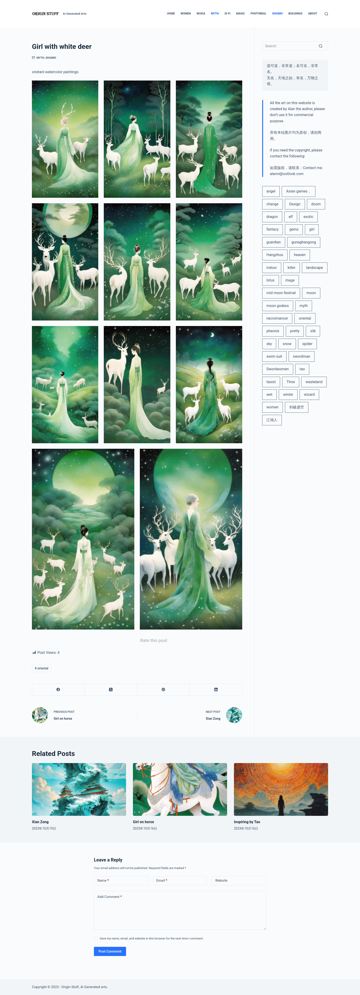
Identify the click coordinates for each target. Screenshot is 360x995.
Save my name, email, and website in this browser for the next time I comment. (151, 938)
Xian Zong (40, 822)
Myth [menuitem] (215, 13)
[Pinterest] (163, 690)
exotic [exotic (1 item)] (308, 217)
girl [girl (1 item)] (311, 229)
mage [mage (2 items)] (290, 280)
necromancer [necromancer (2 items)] (277, 318)
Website (221, 880)
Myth (40, 57)
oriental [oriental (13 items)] (305, 318)
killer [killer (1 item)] (291, 267)
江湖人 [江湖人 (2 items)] (271, 420)
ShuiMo (51, 57)
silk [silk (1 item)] (313, 331)
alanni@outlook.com (287, 174)
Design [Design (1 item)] (295, 204)
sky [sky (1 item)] (269, 344)
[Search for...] (295, 45)
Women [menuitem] (186, 13)
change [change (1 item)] (272, 204)
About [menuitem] (312, 13)
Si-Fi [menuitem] (228, 13)
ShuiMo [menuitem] (277, 13)
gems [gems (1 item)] (293, 229)
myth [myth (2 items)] (304, 306)
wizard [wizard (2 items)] (309, 394)
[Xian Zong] (79, 789)
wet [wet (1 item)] (269, 394)
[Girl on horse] (180, 789)
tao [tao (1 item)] (302, 369)
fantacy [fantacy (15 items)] (272, 229)
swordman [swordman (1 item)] (301, 356)
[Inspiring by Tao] (281, 789)
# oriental (41, 668)
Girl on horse (143, 822)
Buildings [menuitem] (295, 13)
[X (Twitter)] (111, 690)
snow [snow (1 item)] (287, 344)
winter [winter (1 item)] (288, 394)
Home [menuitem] (171, 13)
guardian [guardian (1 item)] (273, 242)
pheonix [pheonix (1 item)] (272, 331)
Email (161, 881)
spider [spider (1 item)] (307, 344)
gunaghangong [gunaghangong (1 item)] (304, 242)
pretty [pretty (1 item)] (295, 331)
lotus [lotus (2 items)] (270, 280)
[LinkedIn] (216, 690)
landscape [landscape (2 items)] (314, 267)
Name (103, 881)
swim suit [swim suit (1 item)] (274, 356)
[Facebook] (58, 690)
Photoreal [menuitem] (259, 13)
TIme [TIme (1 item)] (291, 382)
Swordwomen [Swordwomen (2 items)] (277, 369)
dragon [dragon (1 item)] (272, 217)
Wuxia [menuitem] (201, 13)
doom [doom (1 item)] (316, 204)
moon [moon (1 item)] (311, 293)
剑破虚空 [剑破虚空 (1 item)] (296, 407)
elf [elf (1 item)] (291, 217)
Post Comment (109, 951)
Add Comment (109, 897)
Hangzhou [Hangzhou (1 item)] (274, 255)
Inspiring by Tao (247, 822)
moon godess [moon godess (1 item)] (277, 306)
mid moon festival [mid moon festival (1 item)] (280, 293)
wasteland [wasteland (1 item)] (314, 382)
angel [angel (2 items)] (270, 191)
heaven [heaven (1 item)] (300, 255)
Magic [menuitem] (240, 13)
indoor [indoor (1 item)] (271, 267)
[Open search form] (326, 14)
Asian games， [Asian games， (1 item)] (298, 191)
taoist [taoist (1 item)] (271, 382)
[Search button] (323, 45)
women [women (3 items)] (272, 407)
